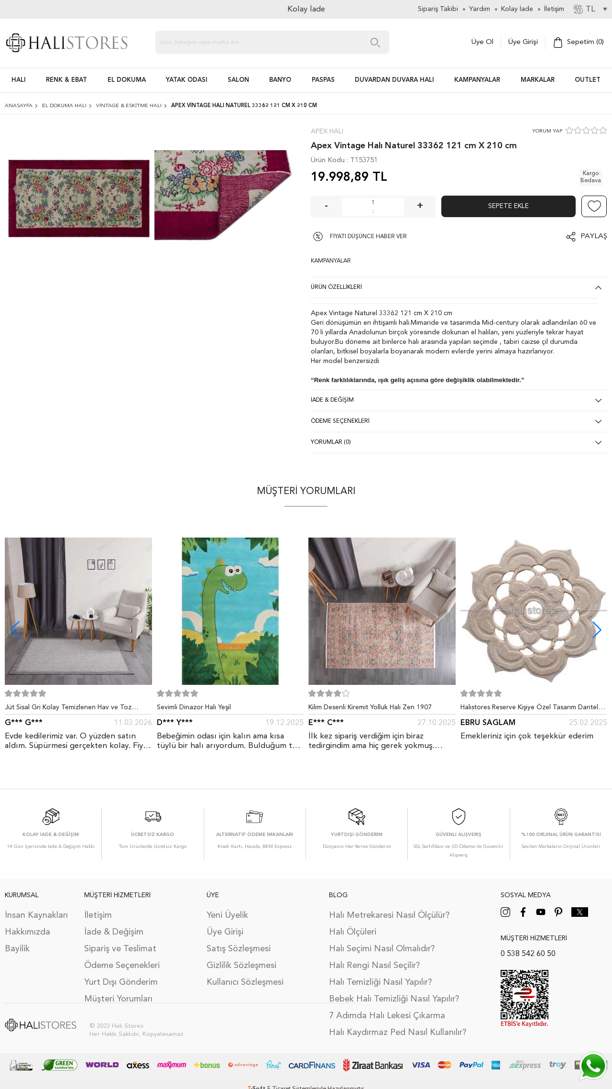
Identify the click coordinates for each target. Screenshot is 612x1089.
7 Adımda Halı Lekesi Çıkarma (387, 1016)
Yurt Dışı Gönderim (121, 982)
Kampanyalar (477, 80)
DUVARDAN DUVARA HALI (394, 80)
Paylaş (593, 236)
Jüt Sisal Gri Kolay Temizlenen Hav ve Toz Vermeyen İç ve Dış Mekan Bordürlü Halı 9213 (74, 709)
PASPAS (323, 80)
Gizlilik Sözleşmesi (241, 965)
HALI (18, 80)
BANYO (280, 80)
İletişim (98, 915)
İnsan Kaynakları (36, 915)
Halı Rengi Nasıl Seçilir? (374, 965)
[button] (597, 629)
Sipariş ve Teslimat (120, 949)
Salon (238, 80)
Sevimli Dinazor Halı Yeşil (194, 707)
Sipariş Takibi (438, 9)
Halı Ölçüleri (352, 932)
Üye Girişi (523, 42)
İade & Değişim (113, 932)
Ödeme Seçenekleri (122, 965)
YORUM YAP (547, 131)
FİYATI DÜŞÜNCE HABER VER (368, 237)
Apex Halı (327, 131)
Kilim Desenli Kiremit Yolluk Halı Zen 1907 (370, 707)
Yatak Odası (187, 80)
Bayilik (17, 949)
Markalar (538, 80)
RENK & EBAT (66, 80)
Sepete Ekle (508, 206)
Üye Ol (482, 42)
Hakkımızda (27, 932)
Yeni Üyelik (227, 915)
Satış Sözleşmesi (239, 949)
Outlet (588, 80)
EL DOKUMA (127, 80)
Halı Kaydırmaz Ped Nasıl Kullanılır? (397, 1032)
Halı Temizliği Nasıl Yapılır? (380, 982)
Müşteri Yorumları (118, 999)
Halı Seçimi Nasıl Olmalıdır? (382, 949)
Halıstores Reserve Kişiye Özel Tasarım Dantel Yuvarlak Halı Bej (529, 709)
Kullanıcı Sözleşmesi (245, 982)
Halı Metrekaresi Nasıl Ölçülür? (389, 915)
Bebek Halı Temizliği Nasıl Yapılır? (394, 999)
